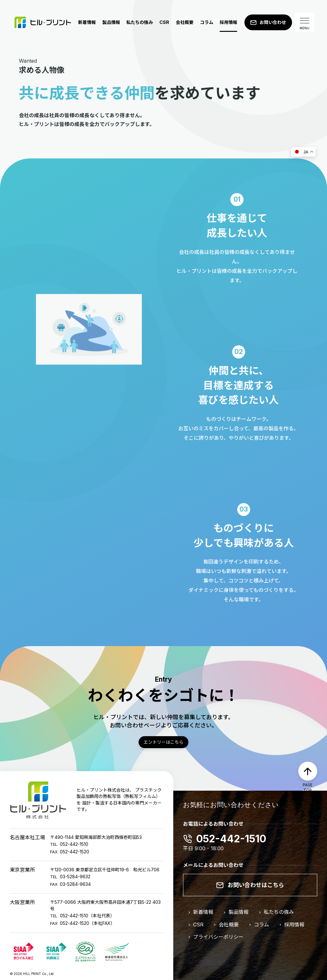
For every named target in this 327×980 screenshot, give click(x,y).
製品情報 (111, 22)
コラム (206, 22)
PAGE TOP (308, 787)
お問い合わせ (273, 22)
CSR (164, 22)
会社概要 (184, 22)
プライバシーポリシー (218, 937)
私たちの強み (139, 22)
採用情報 (228, 22)
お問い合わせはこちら (255, 885)
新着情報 (87, 22)
